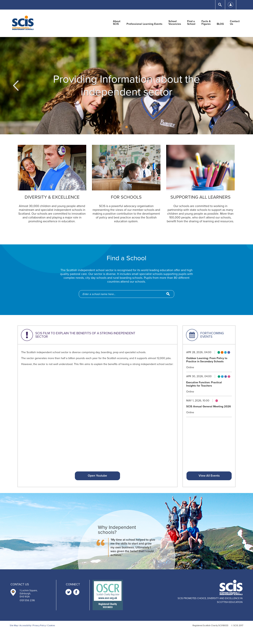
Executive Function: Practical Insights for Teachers (204, 384)
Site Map (14, 625)
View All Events (209, 476)
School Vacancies (174, 22)
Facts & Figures (206, 22)
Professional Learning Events (144, 24)
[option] (126, 85)
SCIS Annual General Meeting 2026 (208, 406)
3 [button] (131, 127)
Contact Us (235, 22)
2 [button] (126, 127)
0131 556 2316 (27, 600)
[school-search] (128, 294)
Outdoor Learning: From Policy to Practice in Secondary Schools (206, 360)
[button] (15, 85)
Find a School (191, 22)
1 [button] (122, 127)
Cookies (51, 625)
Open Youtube (97, 476)
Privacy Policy (39, 625)
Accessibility (25, 625)
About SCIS (116, 22)
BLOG (220, 24)
